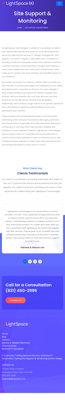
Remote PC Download (12, 348)
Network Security (31, 355)
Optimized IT (47, 355)
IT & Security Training (12, 355)
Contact (6, 339)
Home (19, 28)
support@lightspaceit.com (13, 379)
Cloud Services (9, 345)
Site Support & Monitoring (34, 358)
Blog (4, 336)
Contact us (16, 300)
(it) (18, 3)
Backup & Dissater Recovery (16, 342)
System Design (55, 358)
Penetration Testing (11, 358)
